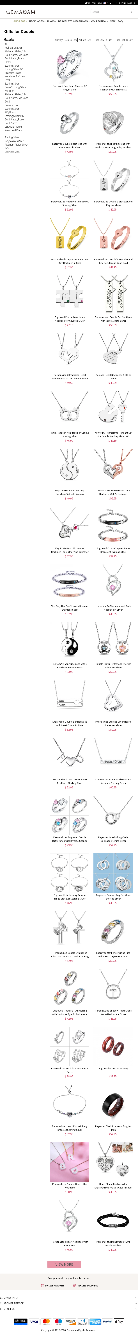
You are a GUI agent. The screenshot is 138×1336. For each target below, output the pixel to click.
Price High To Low (124, 39)
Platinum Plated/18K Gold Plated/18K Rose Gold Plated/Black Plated (16, 57)
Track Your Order (93, 2)
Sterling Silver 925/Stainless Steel (14, 139)
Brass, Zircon (12, 105)
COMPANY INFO (9, 1298)
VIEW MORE (64, 1264)
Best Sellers (71, 39)
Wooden (9, 90)
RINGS (51, 21)
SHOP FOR (20, 21)
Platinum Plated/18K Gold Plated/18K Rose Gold (16, 98)
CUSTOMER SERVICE (12, 1303)
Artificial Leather (13, 47)
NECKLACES (37, 21)
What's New (85, 39)
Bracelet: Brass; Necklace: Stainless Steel (15, 76)
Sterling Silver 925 (14, 69)
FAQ (120, 21)
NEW (113, 21)
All (6, 44)
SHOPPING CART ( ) (126, 2)
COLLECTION (99, 21)
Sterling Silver (12, 65)
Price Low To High (103, 39)
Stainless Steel (12, 151)
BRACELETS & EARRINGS (73, 21)
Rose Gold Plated (14, 130)
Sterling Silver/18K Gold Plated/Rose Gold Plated (14, 119)
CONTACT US (7, 1309)
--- (6, 134)
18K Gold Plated (13, 126)
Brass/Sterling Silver (15, 87)
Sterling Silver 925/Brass (12, 110)
